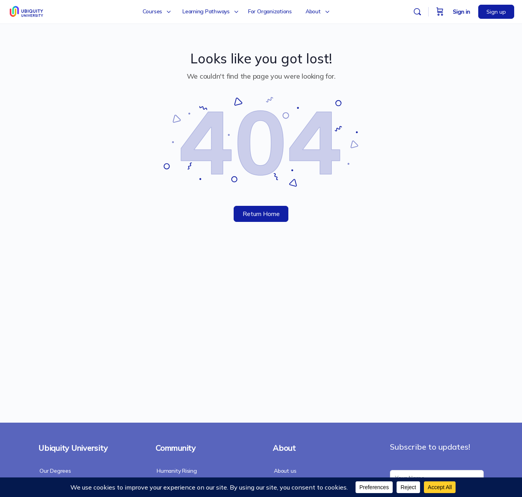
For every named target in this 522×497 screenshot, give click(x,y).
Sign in (461, 11)
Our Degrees (55, 470)
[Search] (417, 11)
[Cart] (440, 11)
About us (285, 470)
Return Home (261, 214)
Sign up (496, 11)
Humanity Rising (177, 470)
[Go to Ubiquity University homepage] (27, 10)
